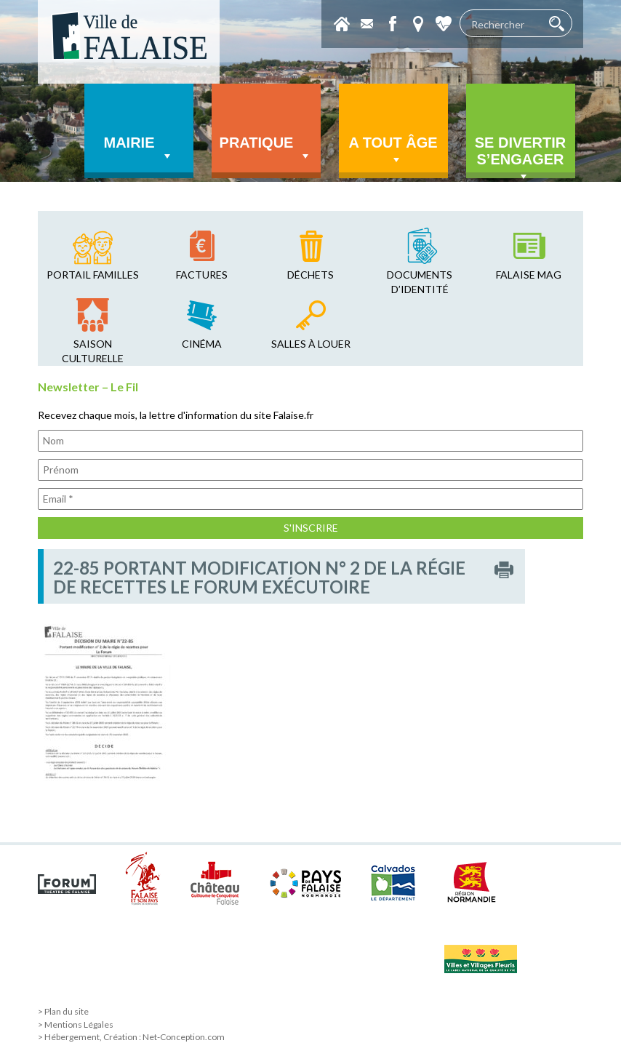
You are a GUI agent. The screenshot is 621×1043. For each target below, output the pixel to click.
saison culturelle (93, 350)
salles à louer (310, 343)
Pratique (266, 149)
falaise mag (528, 274)
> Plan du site (63, 1011)
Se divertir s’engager (520, 156)
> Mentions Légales (75, 1024)
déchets (310, 274)
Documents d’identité (419, 281)
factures (202, 274)
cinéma (202, 343)
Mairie (139, 149)
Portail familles (93, 274)
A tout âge (392, 151)
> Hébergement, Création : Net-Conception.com (131, 1036)
